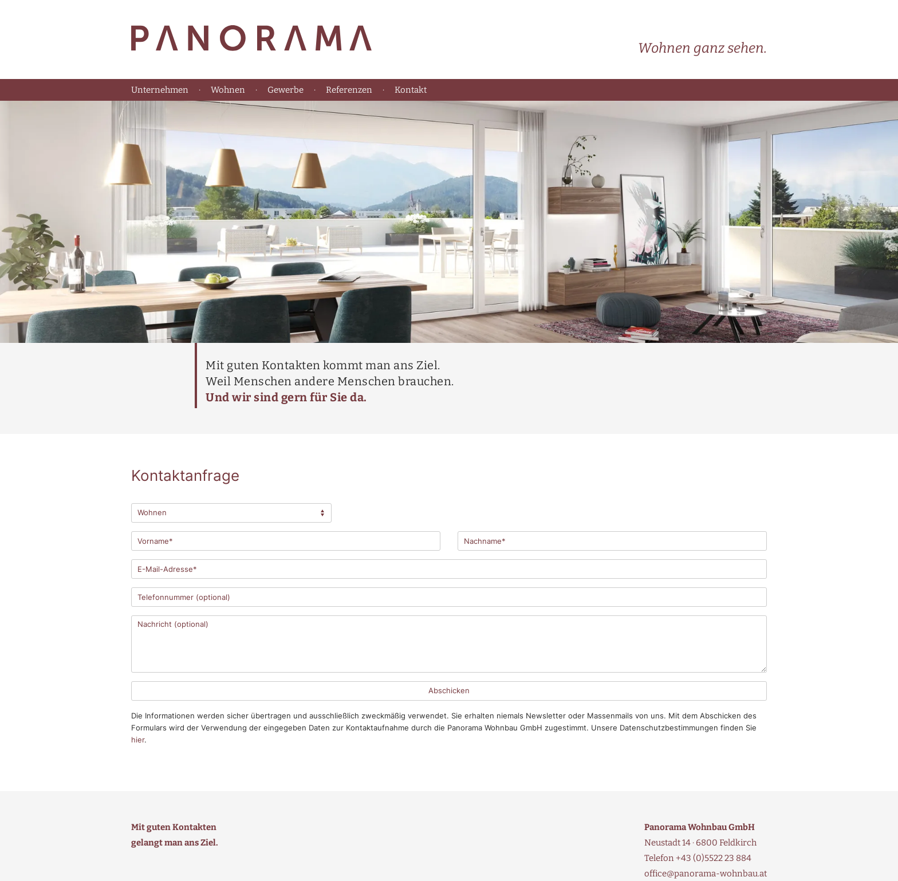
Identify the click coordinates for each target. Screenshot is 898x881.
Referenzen (349, 90)
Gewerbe (285, 90)
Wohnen (228, 90)
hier (137, 740)
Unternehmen (159, 90)
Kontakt (411, 90)
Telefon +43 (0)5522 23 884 (697, 858)
